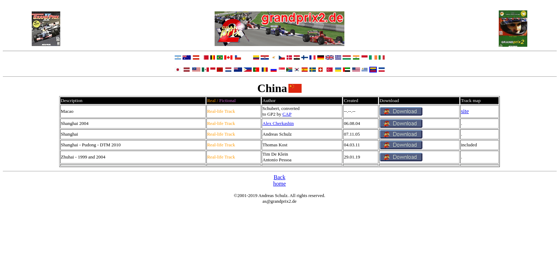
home (279, 184)
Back (280, 177)
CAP (286, 114)
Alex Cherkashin (278, 123)
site (465, 111)
